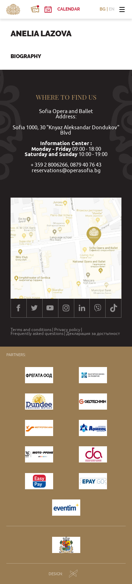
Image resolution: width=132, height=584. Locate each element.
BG (103, 9)
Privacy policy (67, 330)
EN (111, 9)
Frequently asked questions (37, 333)
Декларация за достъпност (93, 333)
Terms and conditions (31, 330)
